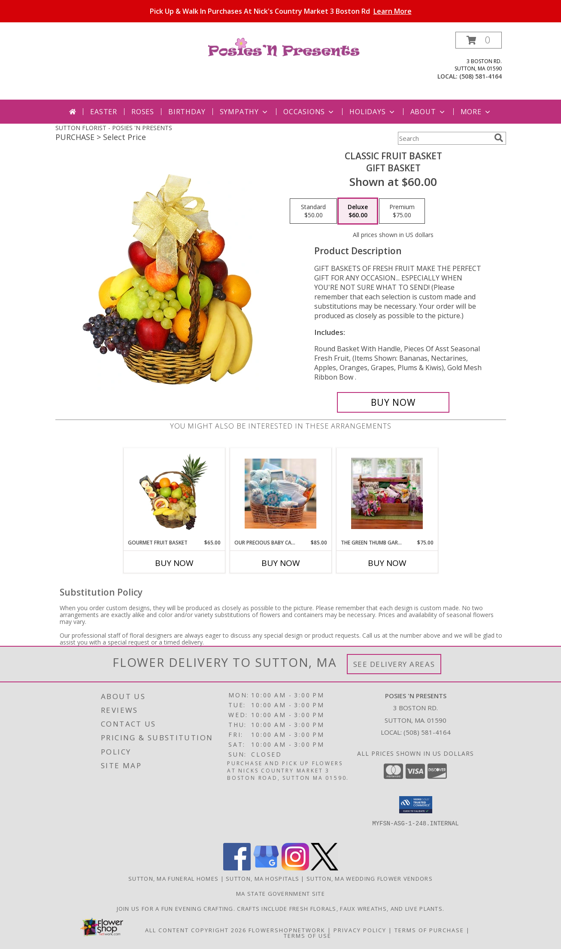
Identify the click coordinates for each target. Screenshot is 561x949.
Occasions (309, 111)
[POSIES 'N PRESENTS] (284, 47)
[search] (499, 138)
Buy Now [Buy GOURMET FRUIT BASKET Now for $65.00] (174, 563)
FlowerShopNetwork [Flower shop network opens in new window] (287, 930)
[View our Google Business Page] (266, 868)
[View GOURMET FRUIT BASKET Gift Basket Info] (174, 493)
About (428, 111)
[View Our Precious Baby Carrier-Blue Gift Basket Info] (280, 494)
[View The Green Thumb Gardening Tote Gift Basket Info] (387, 493)
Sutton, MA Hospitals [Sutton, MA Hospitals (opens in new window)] (262, 878)
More (476, 111)
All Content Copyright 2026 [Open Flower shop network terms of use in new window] (195, 930)
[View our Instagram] (295, 868)
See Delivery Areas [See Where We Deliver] (394, 664)
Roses (142, 111)
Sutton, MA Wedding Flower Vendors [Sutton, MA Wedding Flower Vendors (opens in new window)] (369, 878)
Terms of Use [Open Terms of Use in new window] (307, 936)
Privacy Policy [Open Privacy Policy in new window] (360, 930)
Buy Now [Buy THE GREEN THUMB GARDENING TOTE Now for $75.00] (387, 563)
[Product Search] (444, 138)
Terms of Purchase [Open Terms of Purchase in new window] (429, 930)
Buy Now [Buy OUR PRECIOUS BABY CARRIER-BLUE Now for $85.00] (280, 563)
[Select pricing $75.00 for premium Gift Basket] (402, 211)
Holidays (372, 111)
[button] (478, 40)
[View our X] (324, 868)
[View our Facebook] (237, 868)
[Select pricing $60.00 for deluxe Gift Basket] (358, 211)
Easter (103, 111)
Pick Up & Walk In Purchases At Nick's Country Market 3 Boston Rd (281, 11)
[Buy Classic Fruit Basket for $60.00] (393, 402)
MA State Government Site (280, 893)
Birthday (186, 111)
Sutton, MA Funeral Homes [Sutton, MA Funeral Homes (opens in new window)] (173, 878)
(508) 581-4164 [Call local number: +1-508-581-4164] (480, 76)
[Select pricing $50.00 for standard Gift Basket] (313, 211)
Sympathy (244, 111)
